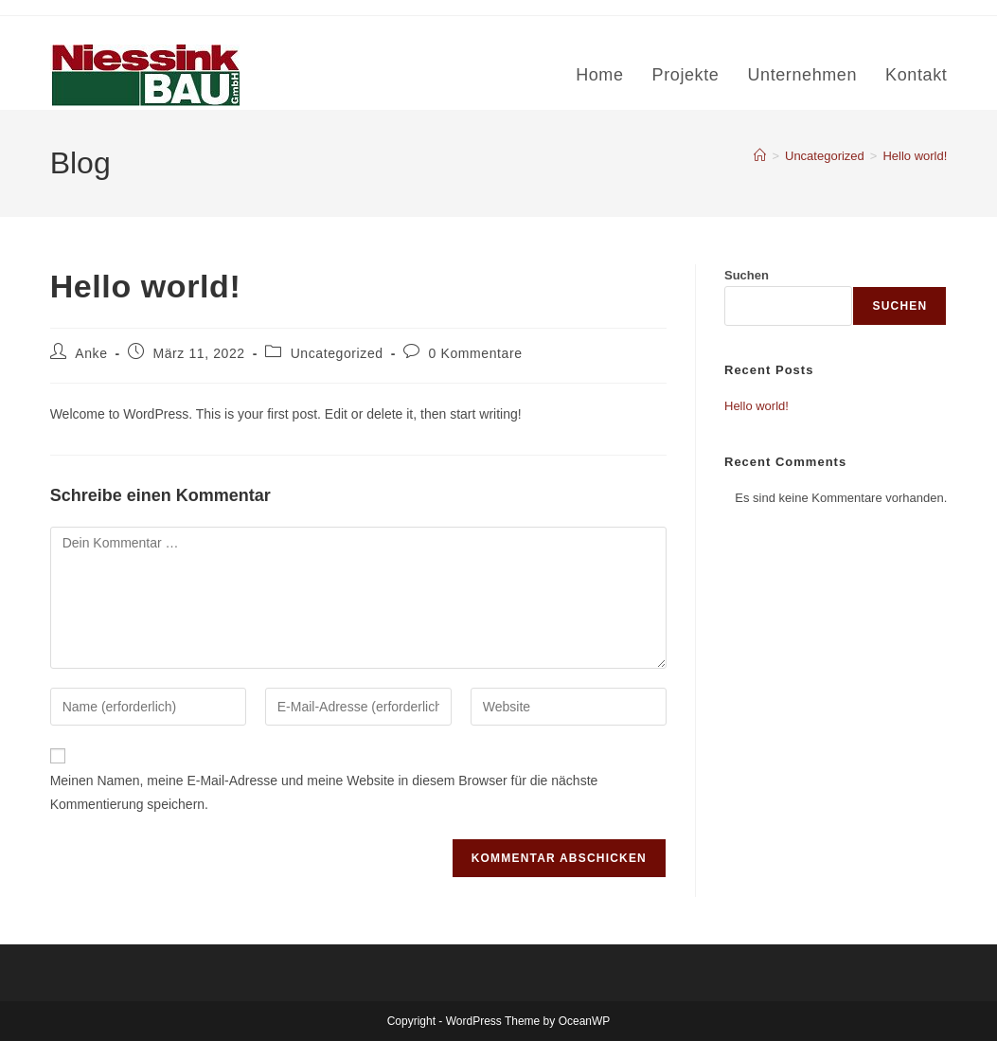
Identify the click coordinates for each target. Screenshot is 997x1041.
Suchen (746, 275)
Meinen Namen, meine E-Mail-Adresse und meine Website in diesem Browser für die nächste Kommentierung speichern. (324, 792)
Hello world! (914, 156)
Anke (91, 353)
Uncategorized (337, 353)
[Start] (760, 156)
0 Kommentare (476, 353)
